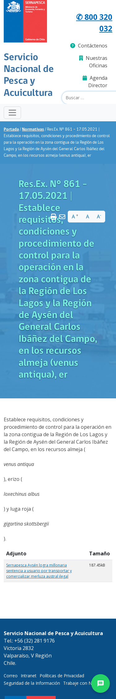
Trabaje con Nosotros (85, 683)
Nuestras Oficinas (93, 62)
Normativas (33, 129)
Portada (11, 129)
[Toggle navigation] (12, 112)
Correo (11, 676)
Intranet (29, 676)
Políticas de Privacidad (62, 676)
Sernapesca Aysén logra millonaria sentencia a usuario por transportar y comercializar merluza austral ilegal (39, 570)
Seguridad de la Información (32, 683)
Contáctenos (88, 45)
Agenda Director (95, 81)
